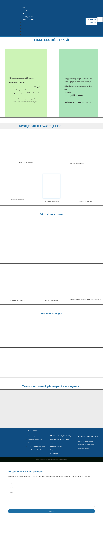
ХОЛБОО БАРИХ (28, 19)
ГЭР (23, 22)
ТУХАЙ (24, 25)
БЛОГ (24, 28)
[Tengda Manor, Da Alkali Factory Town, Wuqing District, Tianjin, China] (26, 408)
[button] (99, 23)
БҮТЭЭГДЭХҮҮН (27, 31)
